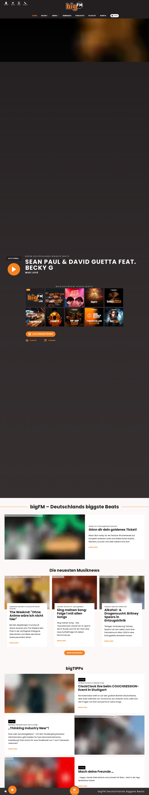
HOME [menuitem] (34, 16)
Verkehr (6, 4)
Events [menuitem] (103, 16)
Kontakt (25, 4)
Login (115, 15)
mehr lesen (93, 547)
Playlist (33, 340)
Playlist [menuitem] (92, 16)
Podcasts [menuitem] (79, 16)
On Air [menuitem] (44, 16)
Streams (51, 340)
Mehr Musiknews (74, 653)
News (18, 4)
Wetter (13, 4)
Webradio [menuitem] (67, 16)
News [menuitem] (55, 16)
